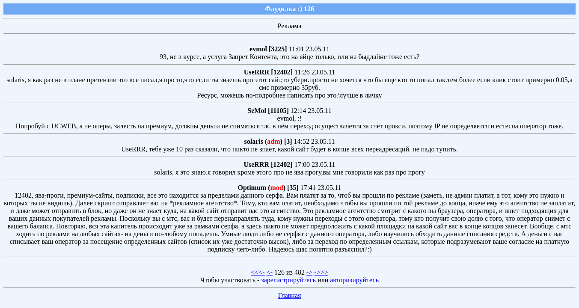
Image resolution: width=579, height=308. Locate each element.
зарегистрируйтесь (288, 280)
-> (309, 272)
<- (270, 272)
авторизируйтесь (354, 280)
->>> (321, 272)
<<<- (257, 272)
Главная (289, 295)
